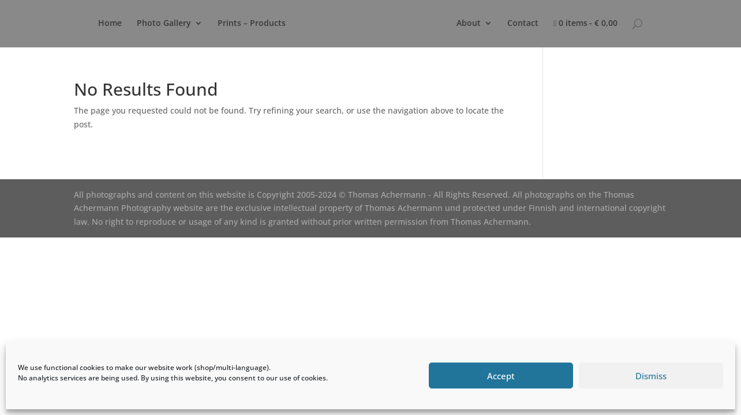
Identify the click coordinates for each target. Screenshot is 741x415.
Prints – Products (252, 23)
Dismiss (651, 376)
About (468, 23)
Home (110, 23)
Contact (522, 23)
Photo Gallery (164, 23)
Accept (501, 376)
